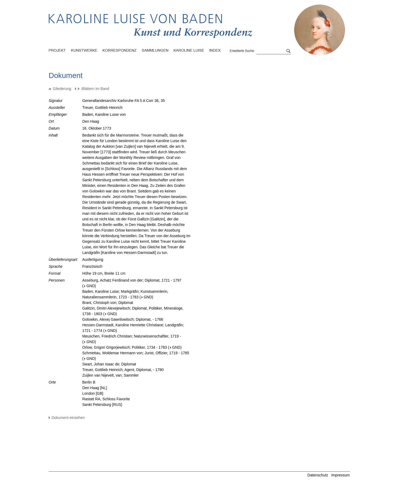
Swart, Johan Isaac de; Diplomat (109, 364)
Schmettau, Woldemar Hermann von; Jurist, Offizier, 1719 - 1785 (135, 353)
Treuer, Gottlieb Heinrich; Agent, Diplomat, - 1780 (123, 370)
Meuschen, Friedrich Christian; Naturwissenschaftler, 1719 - (131, 336)
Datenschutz (317, 475)
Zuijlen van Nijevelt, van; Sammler (110, 375)
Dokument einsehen (67, 417)
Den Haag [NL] (94, 388)
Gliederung (60, 89)
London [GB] (92, 393)
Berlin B (88, 382)
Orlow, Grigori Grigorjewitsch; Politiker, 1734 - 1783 (124, 347)
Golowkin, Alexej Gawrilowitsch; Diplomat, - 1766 (122, 319)
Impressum (340, 475)
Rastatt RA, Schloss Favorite (106, 399)
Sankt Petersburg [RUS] (102, 404)
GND (89, 286)
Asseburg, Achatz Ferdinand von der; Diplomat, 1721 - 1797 (131, 280)
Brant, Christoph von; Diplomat (107, 302)
